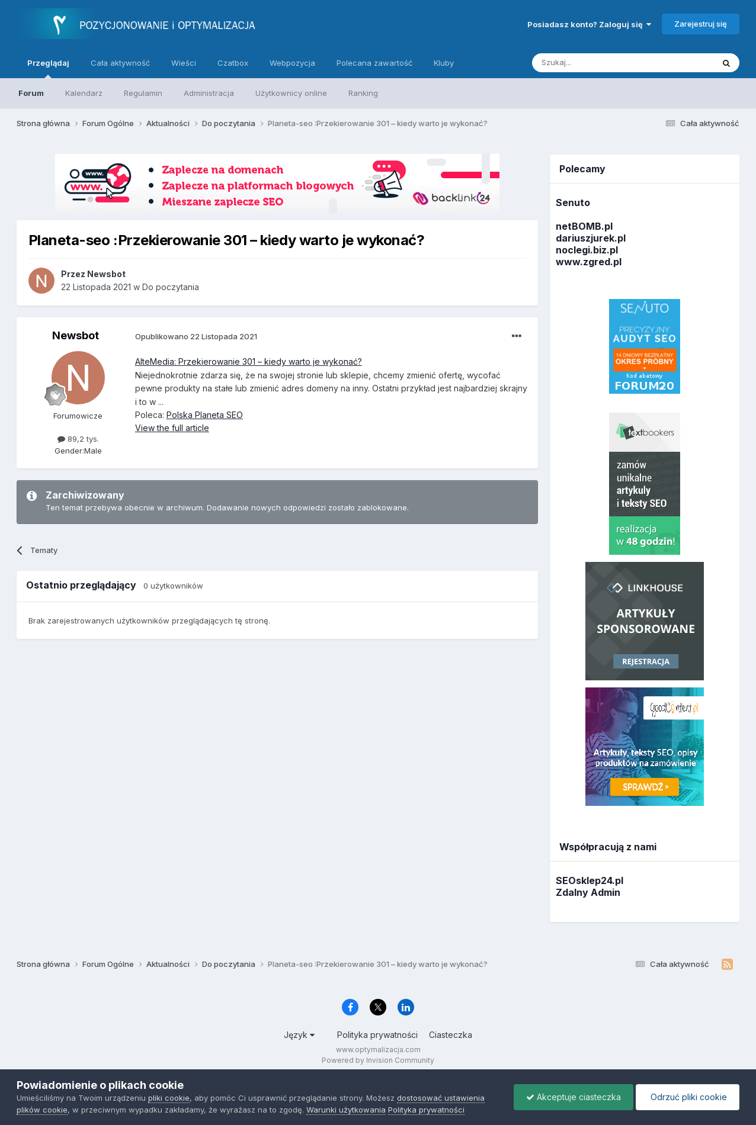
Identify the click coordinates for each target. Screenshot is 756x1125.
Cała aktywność (120, 63)
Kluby (444, 63)
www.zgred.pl (589, 262)
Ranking (363, 93)
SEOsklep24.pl (589, 880)
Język (299, 1035)
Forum (31, 93)
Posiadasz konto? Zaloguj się (589, 24)
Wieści (183, 63)
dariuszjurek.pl (591, 238)
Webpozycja (292, 63)
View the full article (172, 428)
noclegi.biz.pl (587, 250)
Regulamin (143, 93)
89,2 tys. (78, 438)
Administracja (209, 93)
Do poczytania (170, 287)
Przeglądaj (48, 68)
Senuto (573, 202)
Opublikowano (196, 336)
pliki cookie (169, 1097)
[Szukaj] (593, 62)
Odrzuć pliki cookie (687, 1097)
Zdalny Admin (588, 892)
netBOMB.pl (584, 226)
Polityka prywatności (377, 1035)
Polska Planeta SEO (204, 415)
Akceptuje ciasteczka (573, 1097)
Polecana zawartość (374, 63)
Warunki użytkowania (346, 1109)
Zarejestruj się (700, 23)
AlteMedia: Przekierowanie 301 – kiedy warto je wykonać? (248, 361)
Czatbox (232, 63)
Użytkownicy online (291, 93)
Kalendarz (83, 93)
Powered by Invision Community (378, 1060)
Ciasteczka (450, 1035)
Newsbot (75, 335)
